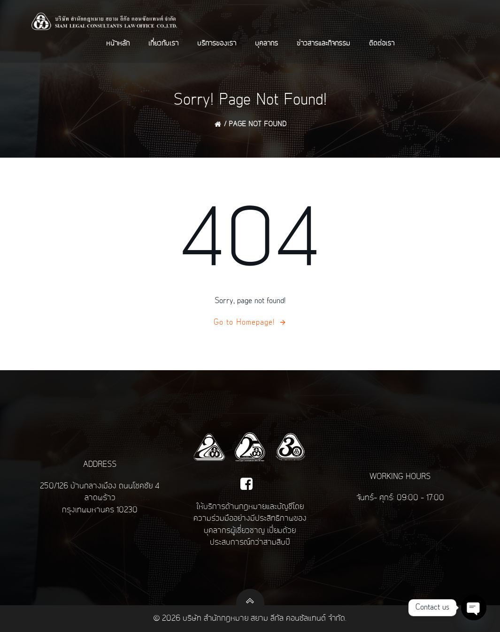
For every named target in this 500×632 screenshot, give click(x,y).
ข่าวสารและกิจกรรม (323, 43)
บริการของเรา (216, 43)
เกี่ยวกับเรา (163, 43)
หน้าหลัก (118, 43)
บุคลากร (266, 43)
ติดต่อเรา (381, 43)
